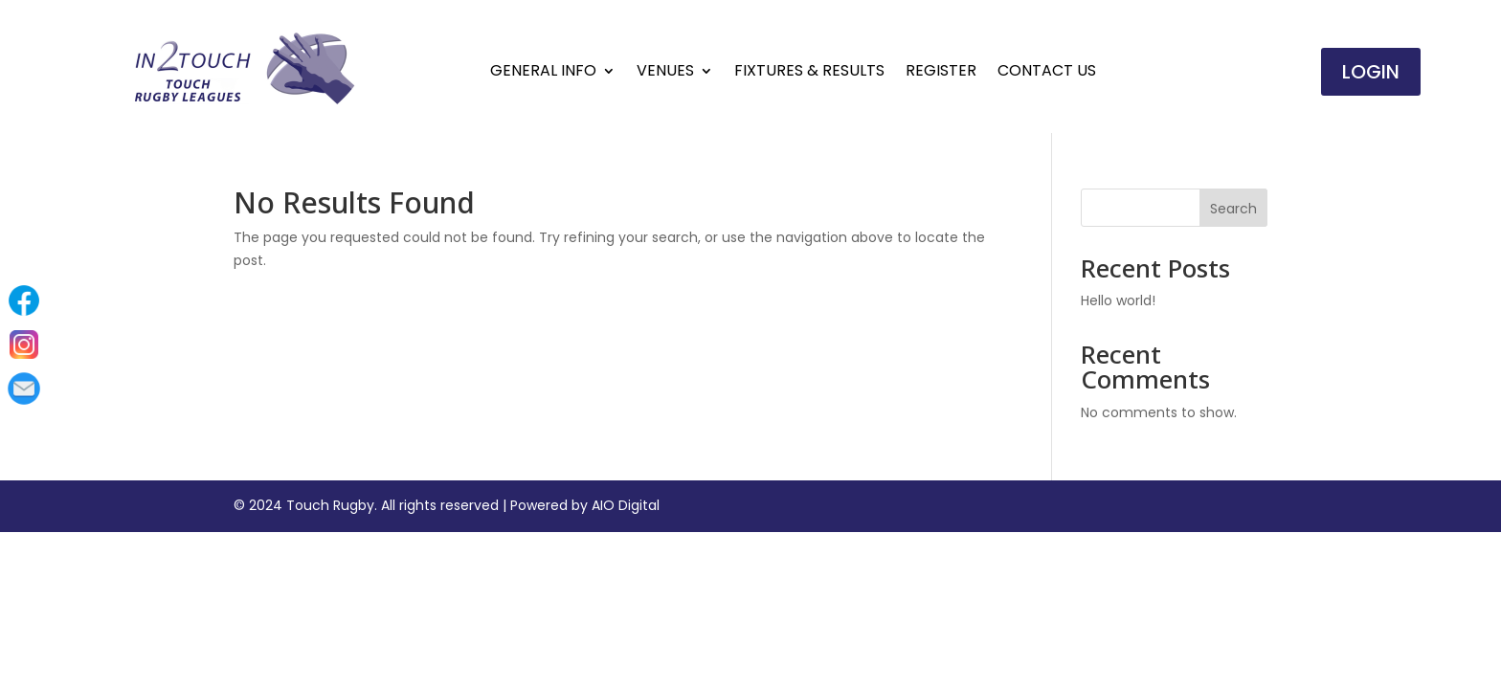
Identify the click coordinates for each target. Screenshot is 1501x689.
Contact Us (1046, 72)
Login (1371, 71)
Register (941, 72)
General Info (543, 72)
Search (1233, 208)
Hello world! (1118, 300)
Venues (665, 72)
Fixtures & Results (809, 72)
